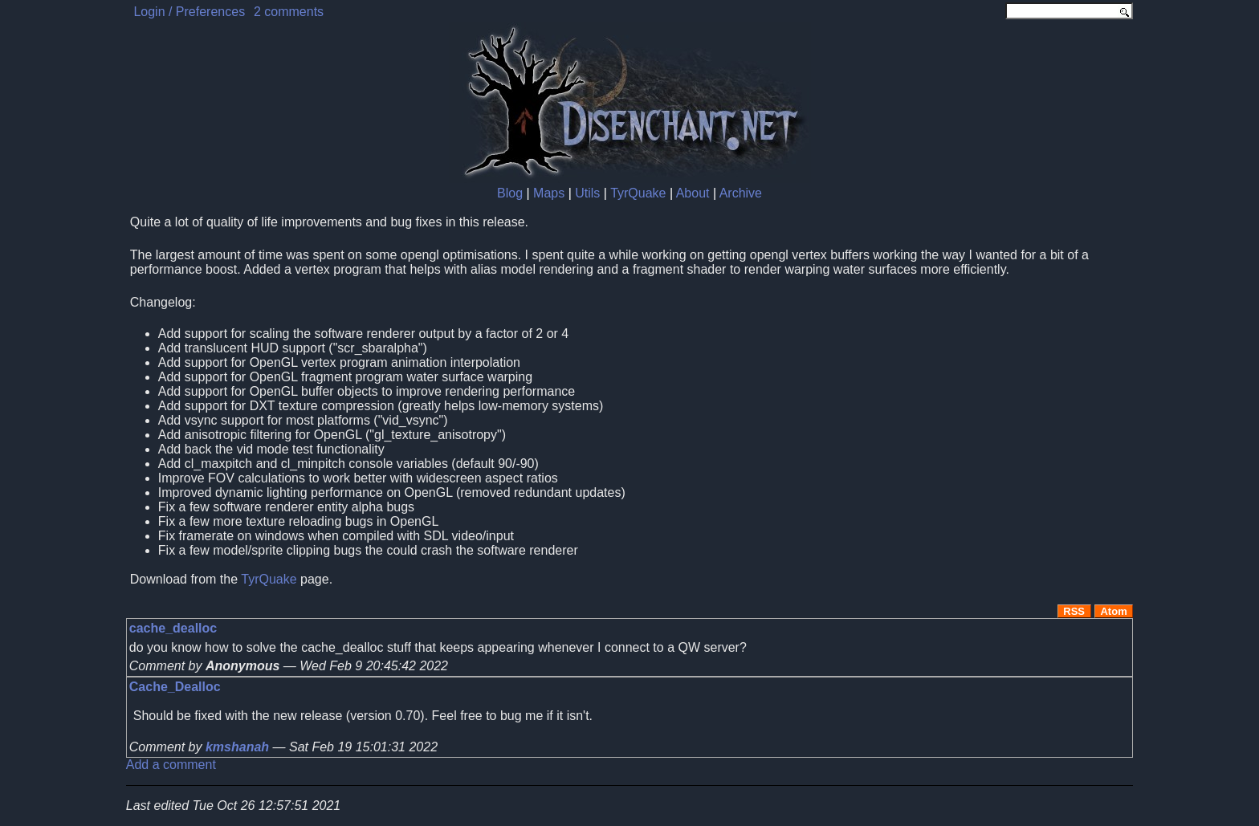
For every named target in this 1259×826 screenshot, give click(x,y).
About (693, 193)
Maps (548, 193)
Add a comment (171, 764)
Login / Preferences (189, 11)
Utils (587, 193)
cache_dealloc (173, 628)
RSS (1074, 611)
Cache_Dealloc (175, 687)
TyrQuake (638, 193)
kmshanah (237, 747)
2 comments (289, 11)
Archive (740, 193)
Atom (1113, 611)
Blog (510, 193)
